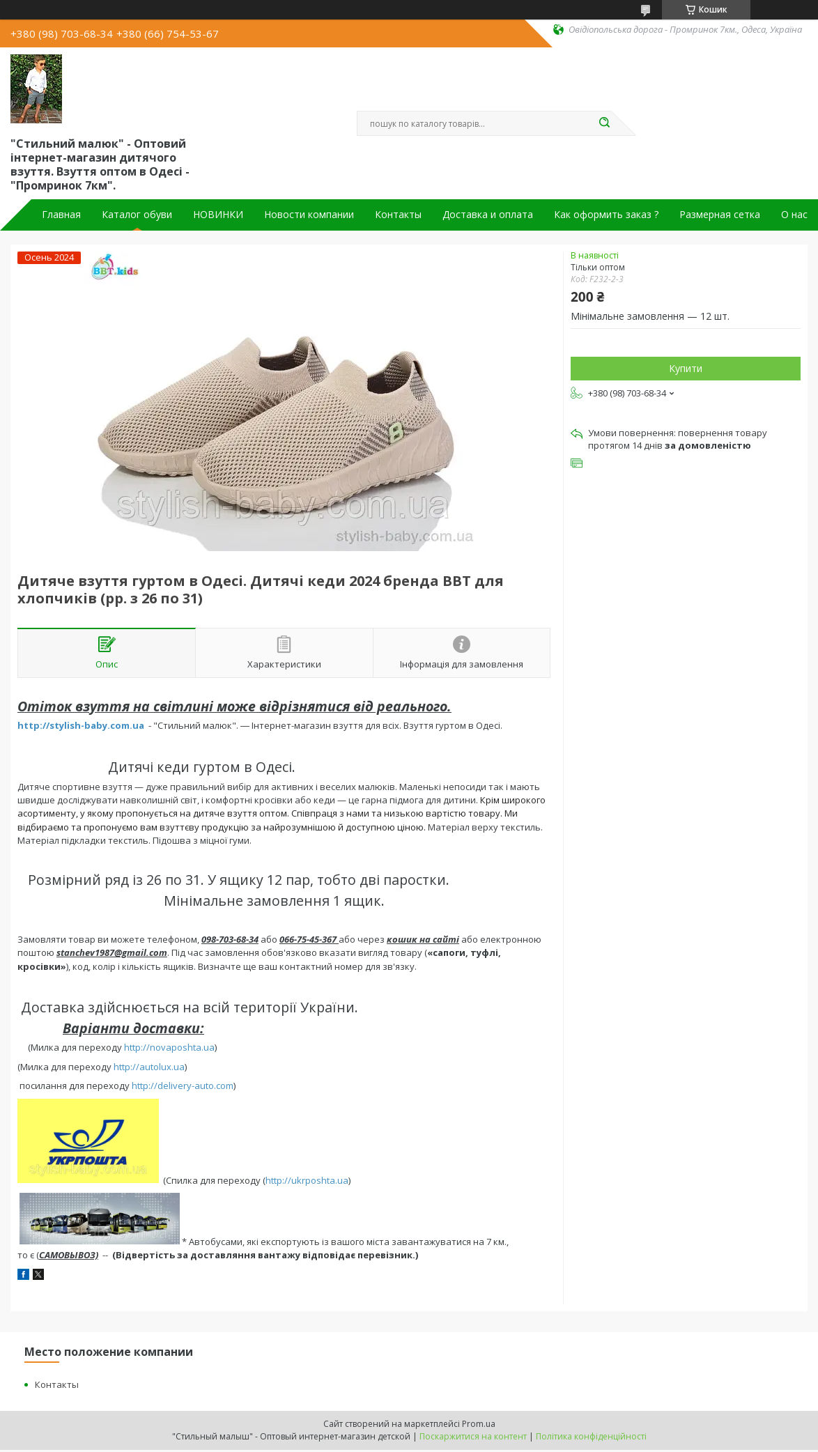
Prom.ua (478, 1424)
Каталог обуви (137, 214)
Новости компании (309, 214)
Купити (685, 368)
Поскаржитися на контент (473, 1436)
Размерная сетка (719, 214)
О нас (794, 214)
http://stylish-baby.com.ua (80, 725)
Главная (61, 214)
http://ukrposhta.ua (306, 1179)
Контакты (398, 214)
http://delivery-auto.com (182, 1085)
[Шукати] (604, 123)
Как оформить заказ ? (606, 214)
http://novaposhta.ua (169, 1047)
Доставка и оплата (487, 214)
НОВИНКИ (218, 214)
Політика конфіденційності (591, 1436)
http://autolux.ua (149, 1066)
